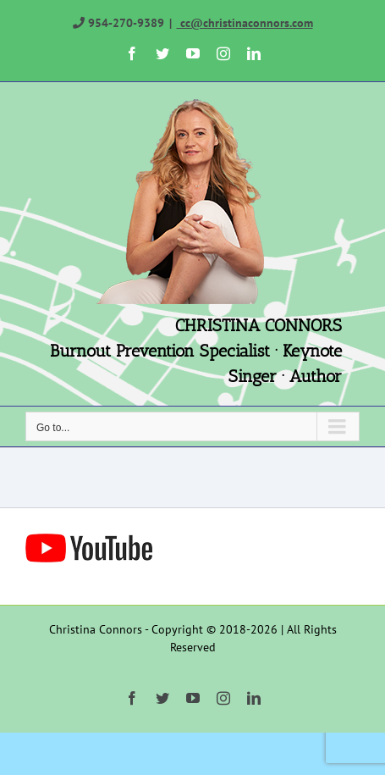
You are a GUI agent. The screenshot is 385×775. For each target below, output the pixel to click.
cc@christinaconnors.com (245, 22)
